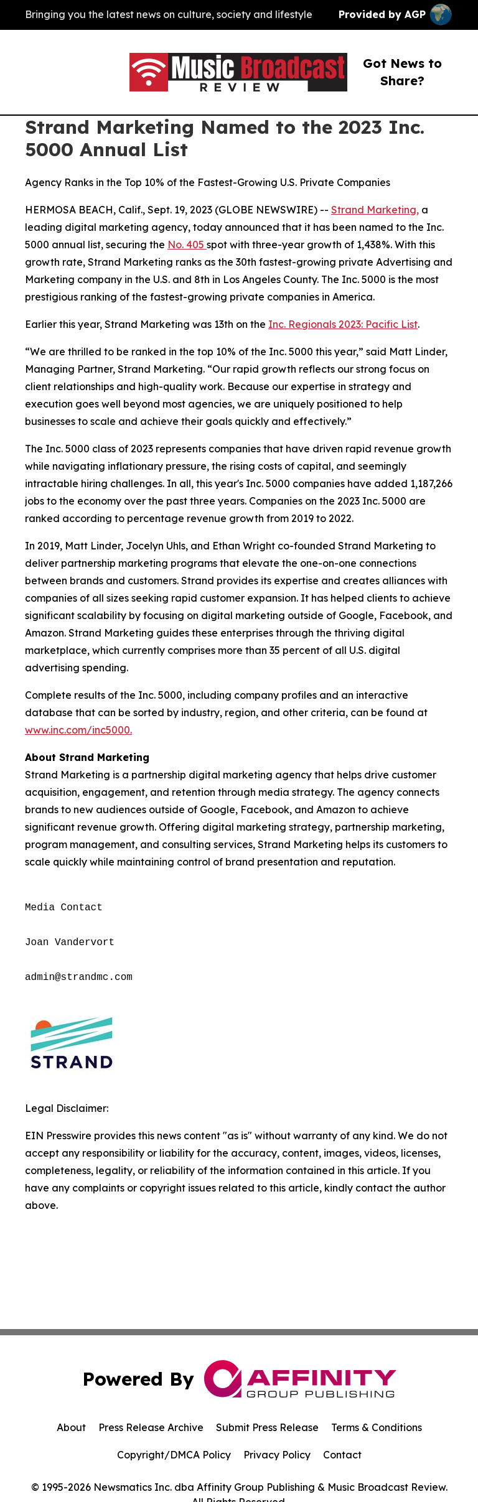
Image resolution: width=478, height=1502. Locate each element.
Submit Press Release (267, 1427)
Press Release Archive (151, 1427)
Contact (342, 1454)
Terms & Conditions (376, 1427)
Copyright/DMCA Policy (174, 1454)
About (71, 1427)
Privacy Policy (277, 1454)
